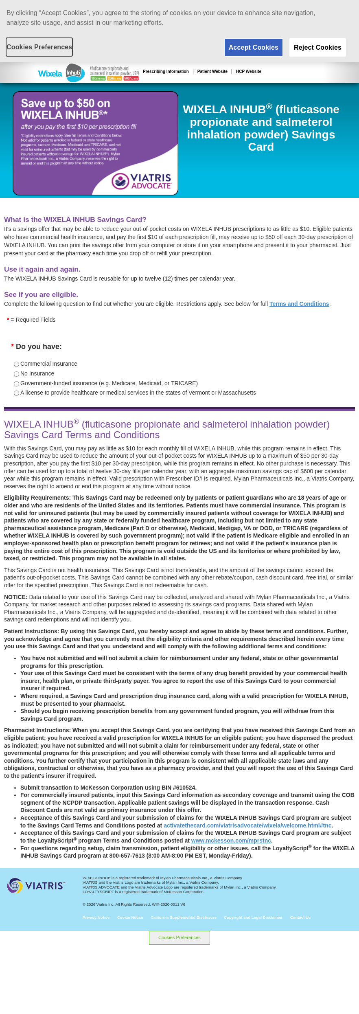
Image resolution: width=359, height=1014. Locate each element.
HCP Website (248, 71)
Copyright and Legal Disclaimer (253, 917)
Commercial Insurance (48, 363)
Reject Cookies (317, 47)
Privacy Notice (96, 917)
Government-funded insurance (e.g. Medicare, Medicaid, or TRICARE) (109, 383)
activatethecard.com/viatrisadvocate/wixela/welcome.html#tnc (247, 825)
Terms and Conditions (299, 304)
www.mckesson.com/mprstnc (231, 840)
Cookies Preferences (179, 937)
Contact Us (300, 917)
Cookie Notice (130, 917)
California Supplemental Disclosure (184, 917)
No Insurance (37, 373)
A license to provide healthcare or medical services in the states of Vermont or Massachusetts (138, 392)
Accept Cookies (253, 47)
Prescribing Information (166, 71)
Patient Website (212, 71)
